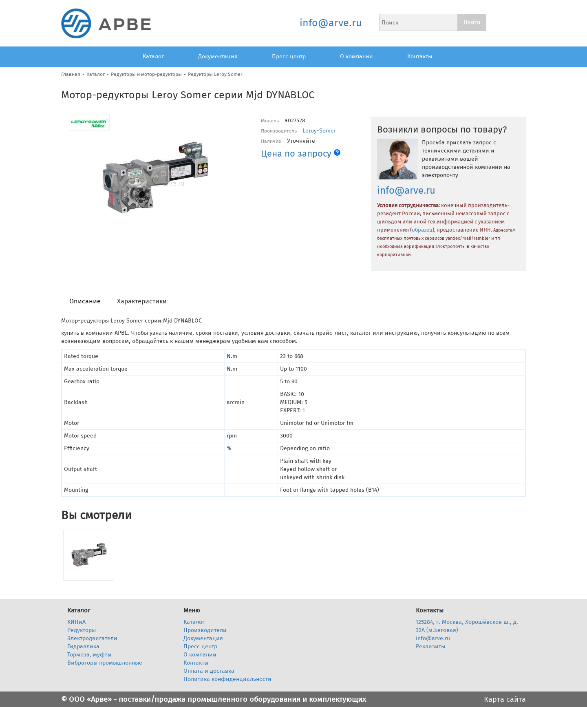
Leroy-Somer (319, 130)
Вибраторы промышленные (104, 662)
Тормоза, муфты (89, 654)
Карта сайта (505, 699)
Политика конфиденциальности (227, 679)
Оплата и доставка (208, 670)
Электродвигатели (92, 638)
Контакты (419, 56)
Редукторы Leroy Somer (215, 74)
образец (422, 230)
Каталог (153, 56)
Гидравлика (83, 646)
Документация (218, 56)
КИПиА (76, 622)
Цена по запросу (300, 153)
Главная (70, 74)
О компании (356, 56)
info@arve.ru (330, 23)
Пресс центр (289, 56)
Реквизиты (430, 646)
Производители (205, 630)
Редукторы (81, 630)
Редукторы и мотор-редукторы (146, 74)
